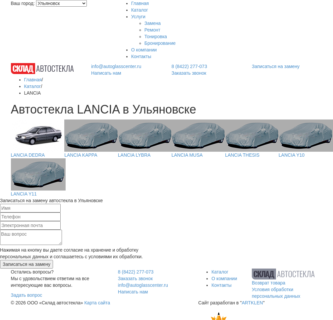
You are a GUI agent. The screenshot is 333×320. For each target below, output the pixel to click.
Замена (152, 23)
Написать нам (106, 73)
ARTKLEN (252, 302)
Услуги (138, 16)
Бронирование (160, 43)
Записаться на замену (276, 66)
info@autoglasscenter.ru (116, 66)
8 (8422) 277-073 (189, 66)
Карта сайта (97, 302)
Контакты (141, 56)
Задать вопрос (26, 295)
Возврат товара (268, 282)
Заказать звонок (189, 73)
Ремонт (152, 30)
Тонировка (155, 36)
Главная (140, 3)
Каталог (139, 10)
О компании (144, 49)
